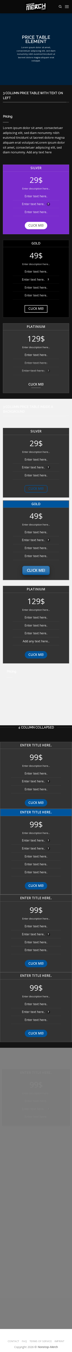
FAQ (24, 1341)
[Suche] (60, 6)
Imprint (59, 1341)
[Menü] (67, 6)
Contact (13, 1341)
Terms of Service (41, 1341)
